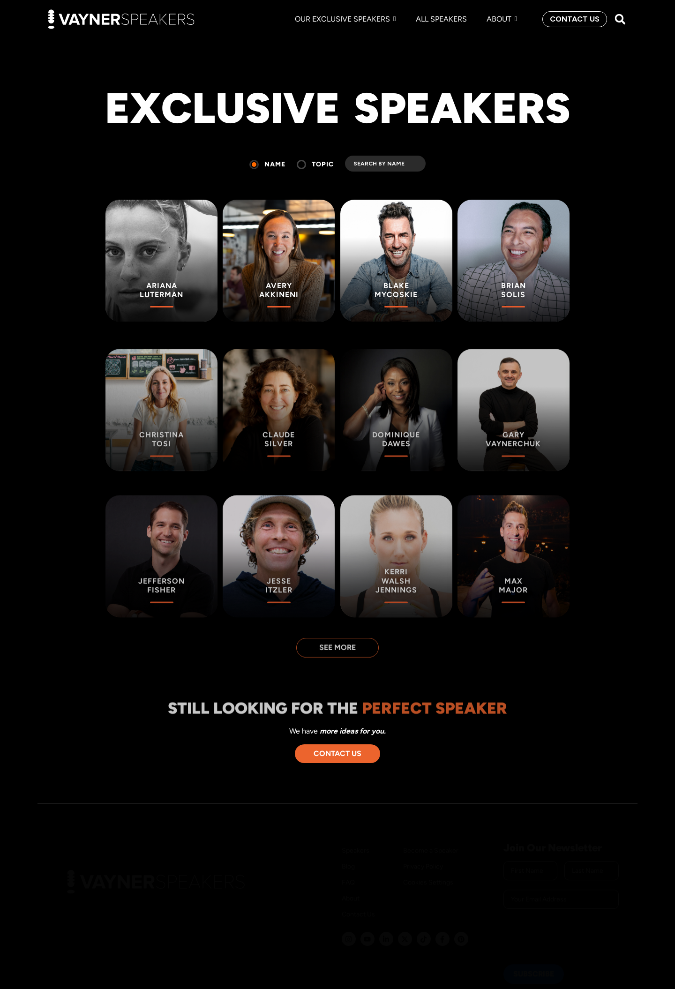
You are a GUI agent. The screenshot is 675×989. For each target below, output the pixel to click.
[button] (620, 19)
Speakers (355, 842)
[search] (385, 164)
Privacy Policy (423, 858)
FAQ (348, 874)
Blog (348, 858)
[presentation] (574, 928)
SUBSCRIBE (533, 965)
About (351, 890)
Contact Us (358, 906)
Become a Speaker (430, 842)
